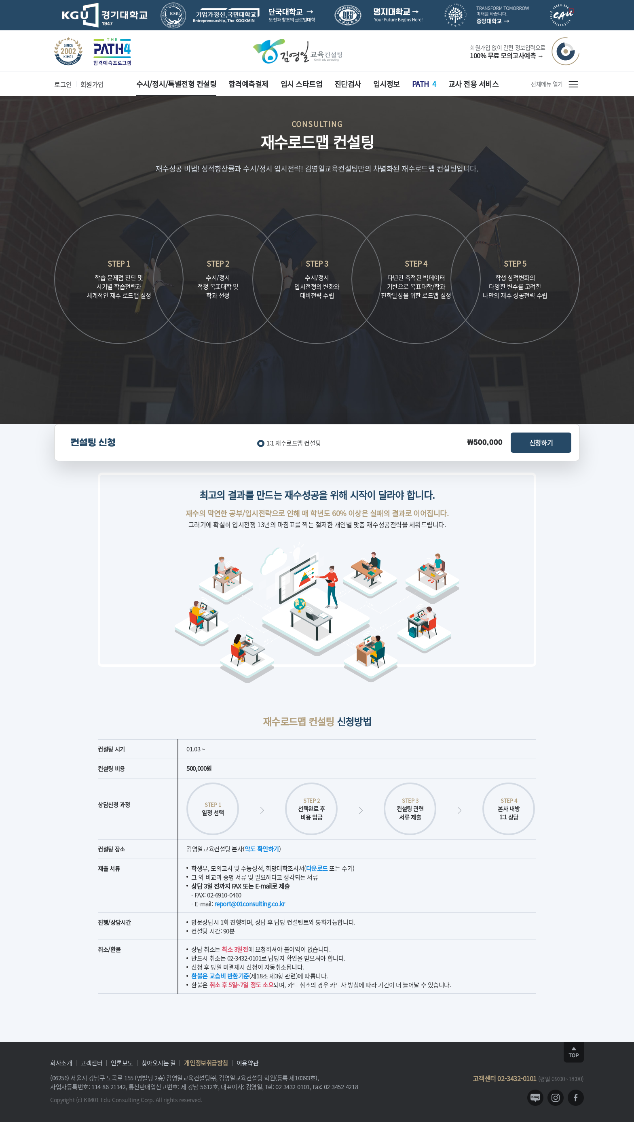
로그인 (63, 84)
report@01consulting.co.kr (249, 903)
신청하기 (541, 443)
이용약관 (247, 1062)
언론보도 (122, 1062)
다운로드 (317, 868)
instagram (555, 1098)
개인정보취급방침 (206, 1062)
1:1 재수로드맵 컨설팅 (293, 443)
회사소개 (61, 1062)
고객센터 (91, 1062)
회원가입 (92, 84)
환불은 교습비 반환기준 (220, 975)
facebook (576, 1098)
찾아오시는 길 (159, 1062)
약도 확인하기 (262, 848)
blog (535, 1098)
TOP (574, 1052)
